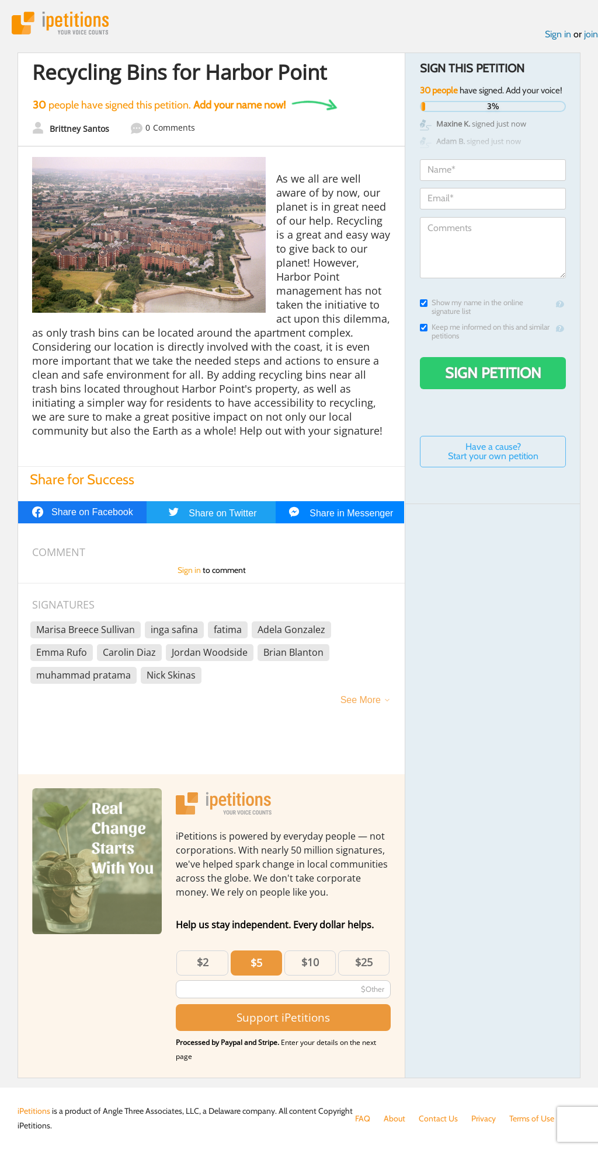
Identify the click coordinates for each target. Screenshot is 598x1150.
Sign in (558, 34)
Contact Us (438, 1118)
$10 (310, 962)
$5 (256, 963)
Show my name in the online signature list (471, 307)
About (394, 1118)
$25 (364, 962)
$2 (202, 962)
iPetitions (60, 23)
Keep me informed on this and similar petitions (485, 331)
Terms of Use (531, 1118)
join (591, 34)
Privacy (483, 1118)
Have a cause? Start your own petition (493, 451)
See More (360, 700)
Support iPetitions (283, 1017)
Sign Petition (493, 373)
